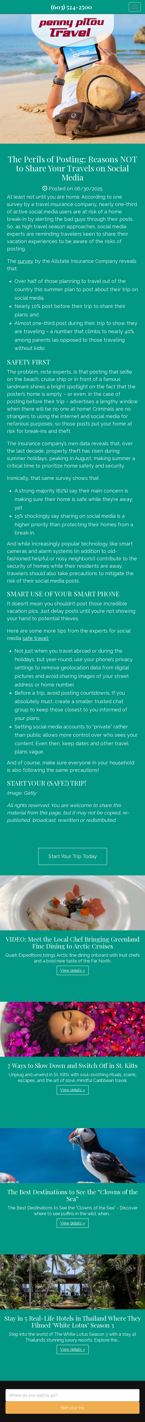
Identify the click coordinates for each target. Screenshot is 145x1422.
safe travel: (36, 638)
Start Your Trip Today (72, 856)
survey (25, 261)
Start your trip (72, 1408)
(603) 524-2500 (71, 7)
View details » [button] (72, 970)
